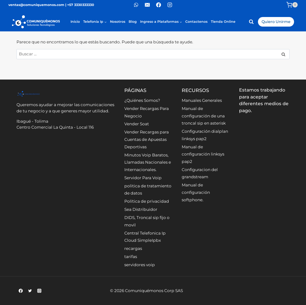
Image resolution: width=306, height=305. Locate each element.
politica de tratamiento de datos (147, 190)
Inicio (75, 21)
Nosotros (117, 21)
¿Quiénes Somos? (142, 100)
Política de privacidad (146, 201)
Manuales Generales (202, 100)
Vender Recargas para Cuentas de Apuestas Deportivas (146, 139)
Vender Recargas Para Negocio (146, 112)
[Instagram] (170, 5)
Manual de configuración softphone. (196, 192)
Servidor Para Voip (143, 177)
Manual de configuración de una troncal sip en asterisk (204, 116)
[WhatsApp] (136, 5)
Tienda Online (223, 21)
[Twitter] (30, 291)
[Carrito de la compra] (292, 5)
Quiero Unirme (276, 21)
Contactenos (196, 21)
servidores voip (139, 264)
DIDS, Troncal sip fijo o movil (146, 221)
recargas (133, 248)
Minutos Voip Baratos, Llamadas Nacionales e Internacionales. (147, 162)
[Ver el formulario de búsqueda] (251, 21)
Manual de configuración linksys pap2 (203, 154)
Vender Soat (136, 123)
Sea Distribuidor (140, 209)
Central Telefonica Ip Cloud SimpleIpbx (145, 237)
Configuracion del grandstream (200, 173)
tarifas (130, 256)
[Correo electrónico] (147, 5)
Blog (133, 21)
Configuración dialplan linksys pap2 (205, 135)
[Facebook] (159, 5)
